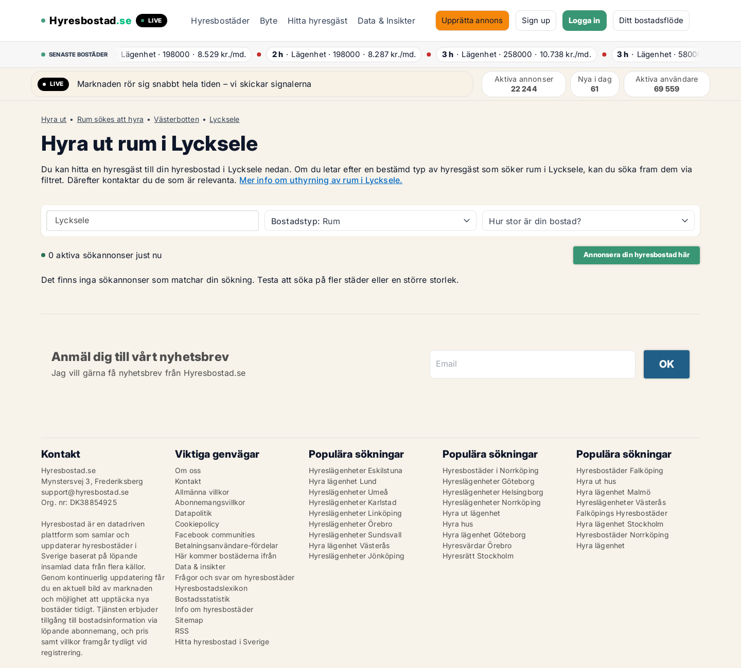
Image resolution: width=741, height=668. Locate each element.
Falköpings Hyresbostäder (621, 513)
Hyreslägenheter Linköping (355, 513)
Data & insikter (200, 566)
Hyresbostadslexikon (211, 588)
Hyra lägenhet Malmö (613, 492)
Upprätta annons (472, 20)
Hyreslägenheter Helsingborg (493, 492)
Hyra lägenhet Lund (343, 481)
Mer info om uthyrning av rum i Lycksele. (320, 180)
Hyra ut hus (596, 481)
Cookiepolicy (197, 523)
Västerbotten (176, 119)
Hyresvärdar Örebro (477, 545)
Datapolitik (193, 513)
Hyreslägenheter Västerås (621, 502)
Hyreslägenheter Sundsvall (355, 534)
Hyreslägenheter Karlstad (353, 502)
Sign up (536, 20)
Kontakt (188, 481)
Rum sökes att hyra (110, 119)
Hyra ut (53, 119)
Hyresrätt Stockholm (478, 555)
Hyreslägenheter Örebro (350, 523)
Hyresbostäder (220, 20)
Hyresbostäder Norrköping (622, 534)
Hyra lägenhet (600, 545)
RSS (182, 630)
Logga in (585, 20)
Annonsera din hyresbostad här (637, 254)
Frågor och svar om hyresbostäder (234, 577)
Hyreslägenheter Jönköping (356, 555)
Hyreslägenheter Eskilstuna (355, 470)
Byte (268, 20)
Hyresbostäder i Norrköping (491, 470)
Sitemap (189, 620)
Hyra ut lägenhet (471, 513)
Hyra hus (458, 523)
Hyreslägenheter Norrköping (492, 502)
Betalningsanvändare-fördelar (226, 545)
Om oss (188, 470)
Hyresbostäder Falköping (620, 470)
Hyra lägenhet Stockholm (620, 523)
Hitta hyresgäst (317, 20)
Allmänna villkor (202, 492)
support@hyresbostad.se (85, 492)
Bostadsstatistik (202, 598)
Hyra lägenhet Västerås (349, 545)
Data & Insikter (386, 20)
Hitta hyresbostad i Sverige (222, 641)
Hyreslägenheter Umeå (348, 492)
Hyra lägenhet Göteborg (484, 534)
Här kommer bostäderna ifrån (225, 555)
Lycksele (224, 119)
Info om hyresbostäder (214, 609)
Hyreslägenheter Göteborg (489, 481)
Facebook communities (215, 534)
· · (179, 54)
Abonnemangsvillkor (210, 502)
